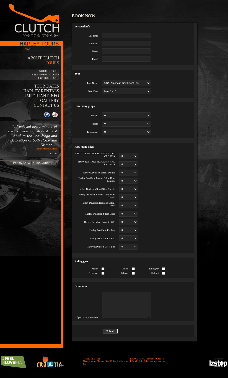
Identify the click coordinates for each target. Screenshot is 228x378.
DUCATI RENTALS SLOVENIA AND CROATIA (95, 154)
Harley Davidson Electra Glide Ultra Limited (96, 179)
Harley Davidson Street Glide (100, 213)
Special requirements (87, 317)
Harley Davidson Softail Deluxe (99, 172)
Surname (93, 43)
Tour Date (93, 91)
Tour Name (92, 83)
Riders (94, 123)
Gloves (124, 273)
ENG (27, 49)
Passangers (92, 131)
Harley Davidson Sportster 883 (99, 222)
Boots (125, 268)
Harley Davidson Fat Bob (102, 238)
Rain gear (154, 268)
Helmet (155, 273)
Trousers (93, 273)
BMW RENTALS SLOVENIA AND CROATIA (96, 163)
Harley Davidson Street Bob (101, 246)
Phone (95, 51)
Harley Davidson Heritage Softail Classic (98, 204)
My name (93, 35)
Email (95, 59)
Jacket (95, 268)
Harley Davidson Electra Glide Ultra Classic (96, 196)
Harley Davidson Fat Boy (102, 230)
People (94, 115)
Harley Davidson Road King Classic (97, 189)
